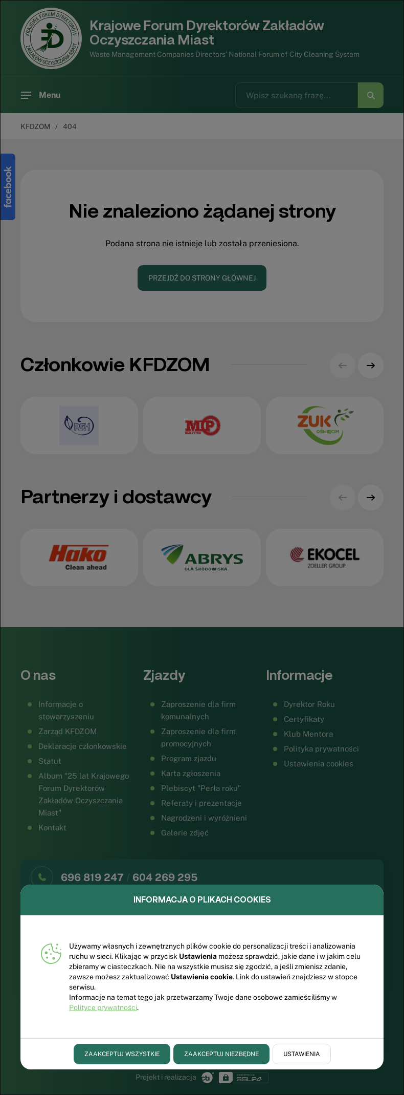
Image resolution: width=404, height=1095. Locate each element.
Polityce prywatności (103, 1007)
